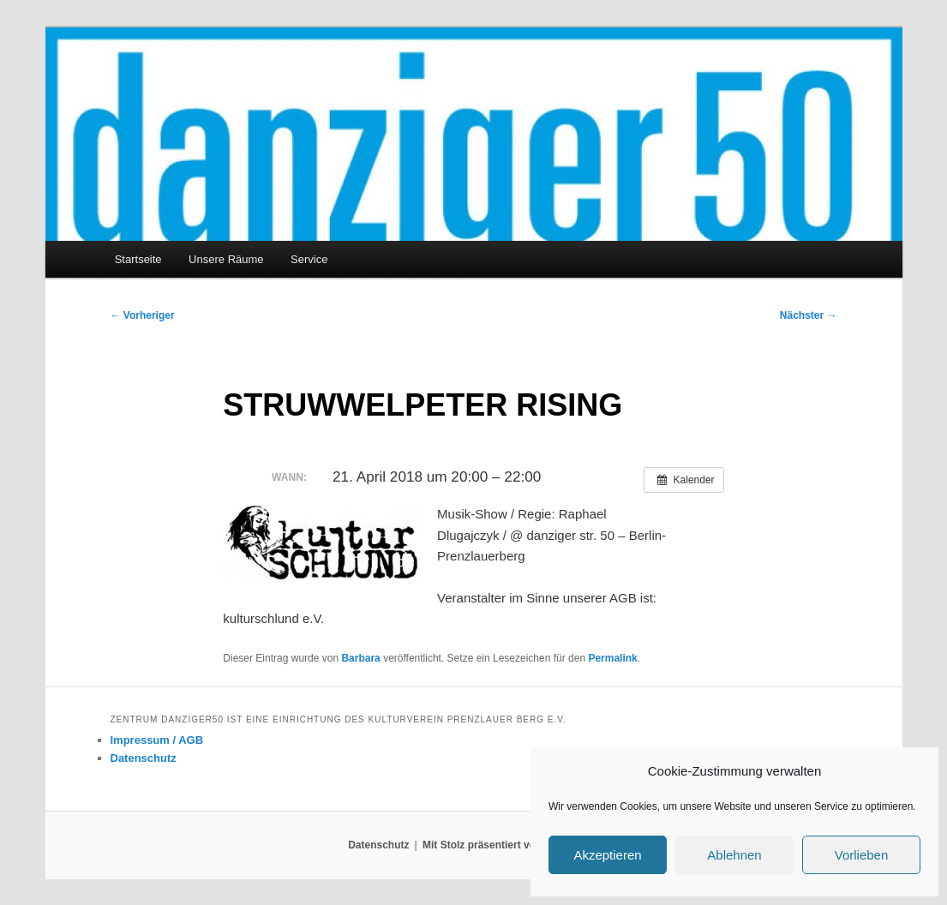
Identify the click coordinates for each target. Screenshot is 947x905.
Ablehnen (734, 855)
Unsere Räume (226, 259)
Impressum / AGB (157, 740)
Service (309, 259)
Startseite (138, 259)
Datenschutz (144, 758)
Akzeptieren (607, 855)
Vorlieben (862, 855)
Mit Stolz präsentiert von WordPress (511, 845)
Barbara (360, 658)
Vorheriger (143, 315)
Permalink (612, 658)
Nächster (808, 315)
